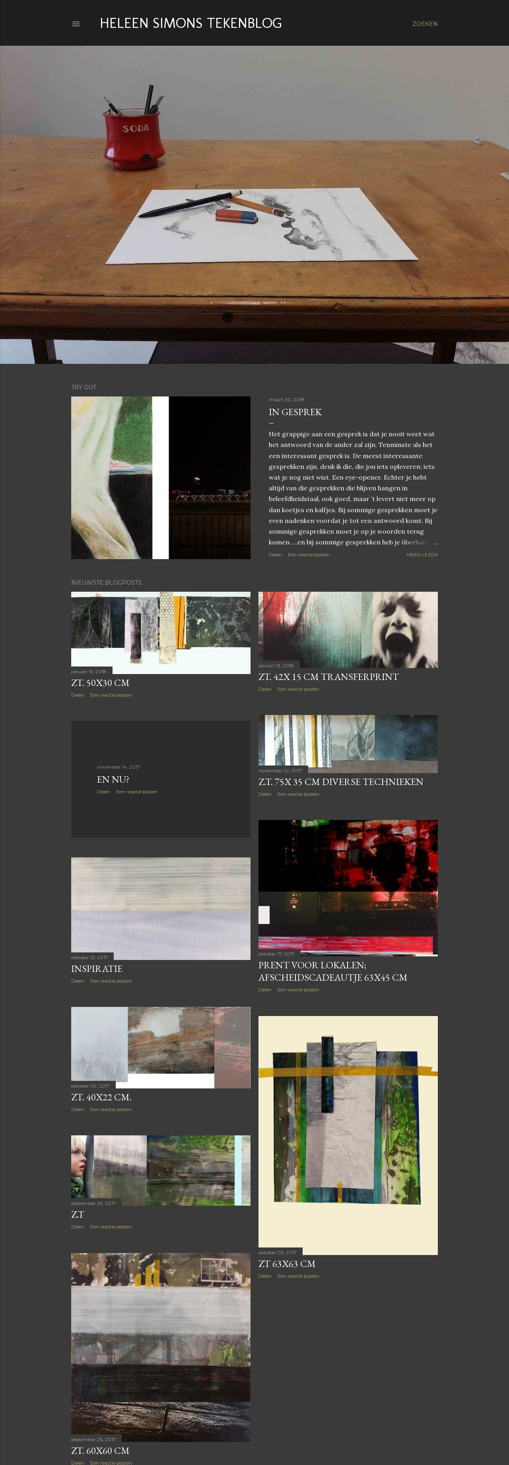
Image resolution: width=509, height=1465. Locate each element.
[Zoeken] (425, 23)
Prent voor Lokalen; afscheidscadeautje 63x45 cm (333, 971)
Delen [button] (275, 555)
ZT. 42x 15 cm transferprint (328, 676)
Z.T (77, 1214)
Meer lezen (422, 555)
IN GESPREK (295, 412)
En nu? (113, 779)
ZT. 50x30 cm (100, 682)
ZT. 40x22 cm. (101, 1097)
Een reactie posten (309, 555)
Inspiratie (96, 968)
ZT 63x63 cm (287, 1263)
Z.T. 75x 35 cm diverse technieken (341, 781)
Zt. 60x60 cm (100, 1450)
